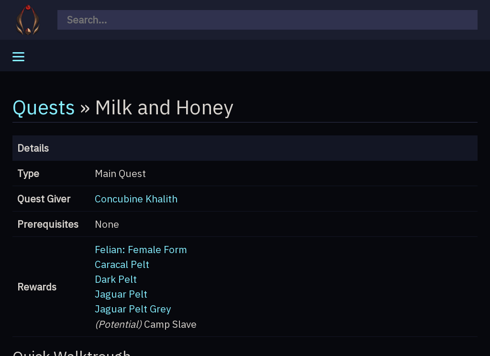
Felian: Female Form (141, 249)
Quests (43, 107)
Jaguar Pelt (121, 294)
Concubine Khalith (136, 198)
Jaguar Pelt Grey (133, 308)
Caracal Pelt (122, 264)
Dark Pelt (116, 279)
